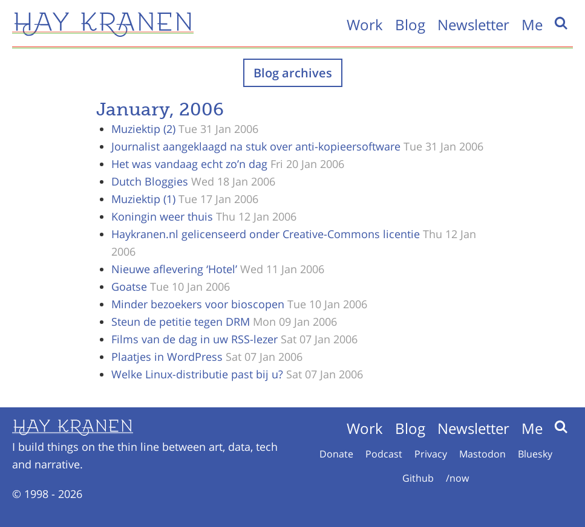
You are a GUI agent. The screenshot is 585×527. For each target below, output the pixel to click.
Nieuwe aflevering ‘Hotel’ (174, 269)
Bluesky (535, 454)
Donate (336, 454)
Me (532, 24)
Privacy (430, 454)
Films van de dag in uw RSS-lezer (194, 339)
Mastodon (482, 454)
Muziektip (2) (143, 128)
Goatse (129, 286)
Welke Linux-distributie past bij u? (197, 374)
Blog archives (292, 73)
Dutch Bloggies (149, 181)
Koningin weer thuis (162, 216)
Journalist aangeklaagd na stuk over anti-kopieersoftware (255, 146)
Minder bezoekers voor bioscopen (197, 304)
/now (457, 478)
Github (418, 478)
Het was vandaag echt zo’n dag (189, 164)
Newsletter (473, 24)
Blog (410, 24)
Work (365, 24)
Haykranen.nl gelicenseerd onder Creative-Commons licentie (265, 234)
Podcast (383, 454)
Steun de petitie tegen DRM (180, 321)
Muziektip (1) (143, 199)
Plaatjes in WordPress (167, 356)
